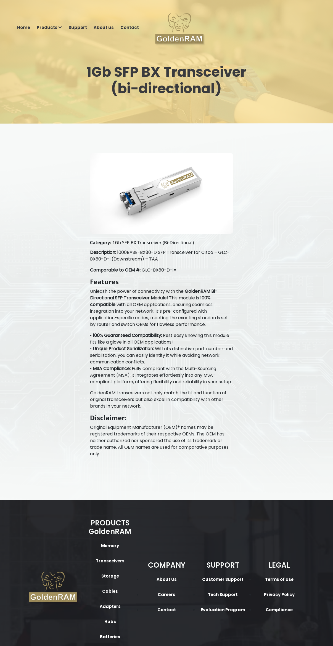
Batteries (88, 572)
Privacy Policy (245, 530)
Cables (88, 526)
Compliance (245, 545)
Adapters (88, 541)
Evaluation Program (193, 545)
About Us (140, 514)
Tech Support (193, 530)
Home (23, 28)
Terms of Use (245, 514)
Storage (88, 511)
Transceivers (87, 496)
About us (104, 28)
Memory (88, 481)
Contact (129, 28)
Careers (140, 530)
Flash (88, 587)
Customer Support (193, 514)
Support (77, 28)
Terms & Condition (184, 635)
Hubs (88, 557)
